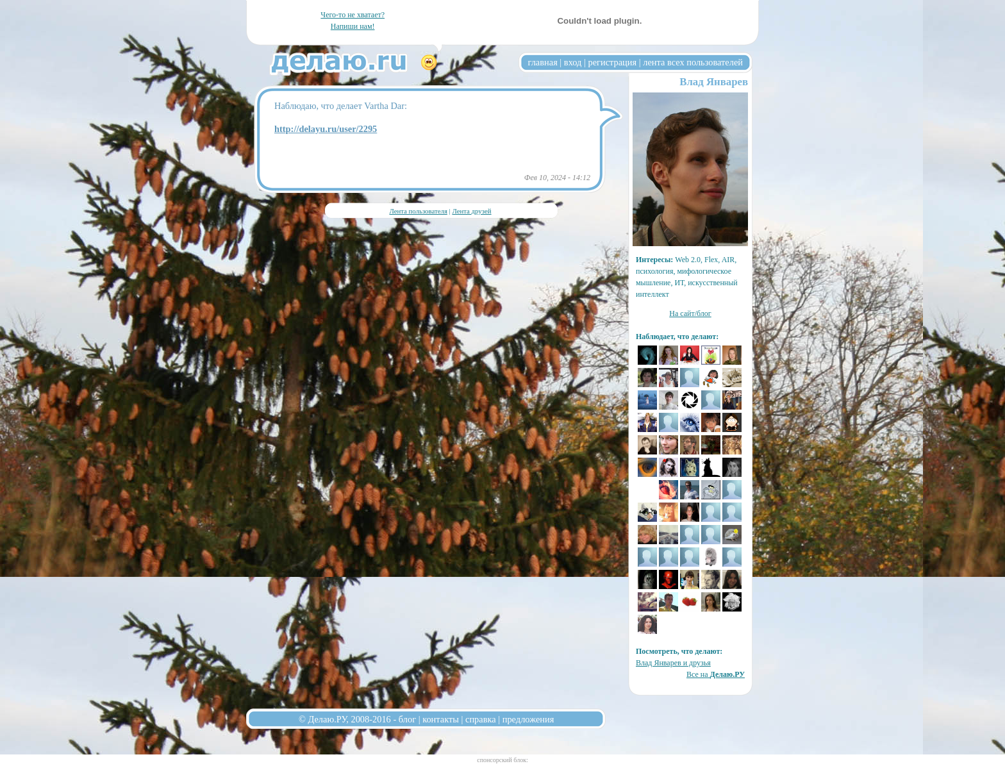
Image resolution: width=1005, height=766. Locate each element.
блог (407, 719)
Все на (715, 674)
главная (543, 62)
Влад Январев (713, 82)
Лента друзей (471, 211)
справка (480, 719)
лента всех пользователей (693, 62)
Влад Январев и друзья (673, 662)
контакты (440, 719)
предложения (528, 719)
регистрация (612, 62)
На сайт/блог (690, 313)
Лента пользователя (418, 211)
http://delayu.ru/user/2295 (325, 129)
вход (573, 62)
